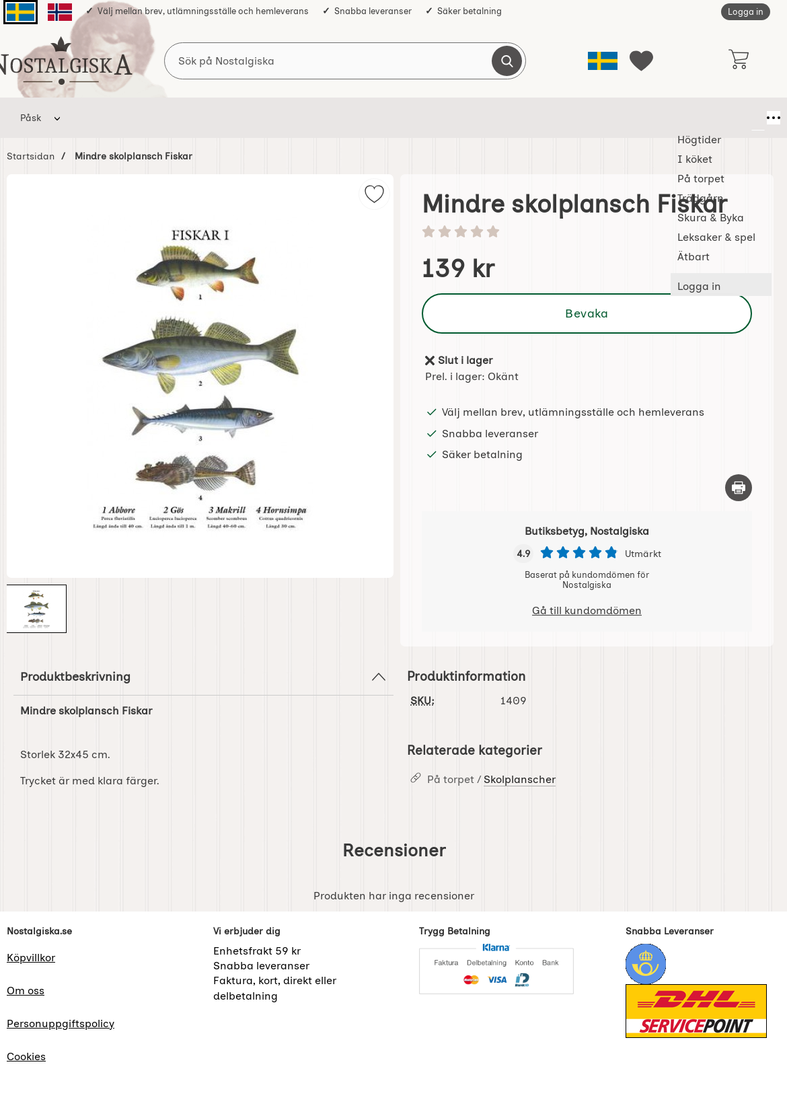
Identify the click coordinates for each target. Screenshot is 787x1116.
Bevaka (586, 313)
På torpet (222, 118)
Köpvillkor (31, 957)
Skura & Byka (369, 118)
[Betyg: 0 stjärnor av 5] (587, 232)
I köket (159, 118)
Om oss (25, 990)
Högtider (97, 118)
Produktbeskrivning (203, 677)
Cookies (26, 1056)
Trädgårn (291, 118)
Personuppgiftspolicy (60, 1023)
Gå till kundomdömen (587, 610)
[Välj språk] (603, 61)
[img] (374, 194)
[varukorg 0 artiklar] (738, 60)
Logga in (745, 12)
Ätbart (537, 118)
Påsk (30, 118)
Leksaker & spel (461, 118)
